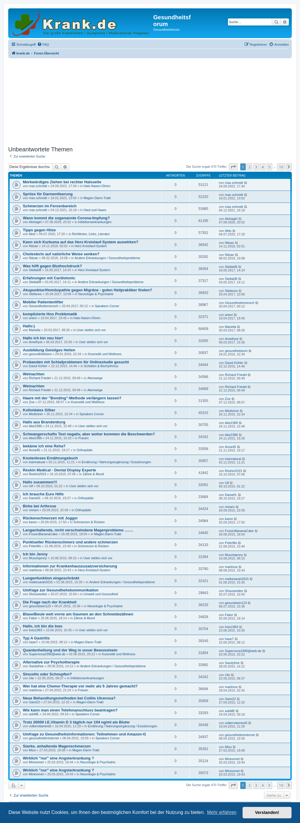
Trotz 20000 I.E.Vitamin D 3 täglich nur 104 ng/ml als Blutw (76, 722)
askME (34, 714)
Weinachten (34, 374)
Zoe (32, 402)
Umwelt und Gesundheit (100, 594)
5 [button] (269, 167)
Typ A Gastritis (36, 638)
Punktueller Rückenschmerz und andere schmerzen (70, 542)
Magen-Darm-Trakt (97, 198)
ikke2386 (35, 426)
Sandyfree (36, 666)
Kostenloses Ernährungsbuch (50, 458)
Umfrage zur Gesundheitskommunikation (60, 590)
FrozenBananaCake (43, 534)
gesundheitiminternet (44, 738)
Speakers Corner (107, 306)
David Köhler (38, 366)
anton (33, 318)
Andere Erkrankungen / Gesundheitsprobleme (107, 258)
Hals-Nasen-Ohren (96, 186)
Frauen (84, 438)
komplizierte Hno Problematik (50, 314)
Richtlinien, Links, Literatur (91, 234)
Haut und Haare (94, 210)
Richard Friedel (40, 378)
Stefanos (35, 294)
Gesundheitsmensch (43, 306)
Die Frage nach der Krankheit (49, 602)
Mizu (32, 750)
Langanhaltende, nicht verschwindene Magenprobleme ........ (78, 530)
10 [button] (281, 167)
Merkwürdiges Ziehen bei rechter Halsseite (62, 182)
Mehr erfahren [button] (222, 812)
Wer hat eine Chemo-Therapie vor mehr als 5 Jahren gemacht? (80, 686)
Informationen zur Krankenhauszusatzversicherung (70, 566)
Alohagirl (35, 222)
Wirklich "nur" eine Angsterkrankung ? (58, 758)
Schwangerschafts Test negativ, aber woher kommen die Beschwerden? (89, 434)
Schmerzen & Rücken (89, 522)
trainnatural (37, 462)
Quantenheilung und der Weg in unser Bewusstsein (70, 650)
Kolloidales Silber (39, 410)
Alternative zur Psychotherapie (51, 662)
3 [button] (256, 167)
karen (33, 522)
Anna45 (34, 450)
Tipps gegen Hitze (39, 230)
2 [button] (249, 167)
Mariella (34, 330)
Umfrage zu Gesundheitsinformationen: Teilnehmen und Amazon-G (84, 734)
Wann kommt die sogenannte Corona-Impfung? (66, 218)
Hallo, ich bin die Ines (42, 626)
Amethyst (35, 342)
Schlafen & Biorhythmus (101, 366)
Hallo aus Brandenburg (44, 422)
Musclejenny (38, 558)
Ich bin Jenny (35, 554)
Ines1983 (35, 630)
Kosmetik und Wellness (105, 354)
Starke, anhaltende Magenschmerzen (57, 746)
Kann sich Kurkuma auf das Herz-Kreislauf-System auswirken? (80, 242)
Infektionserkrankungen (94, 222)
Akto (32, 234)
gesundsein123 (40, 606)
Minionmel (36, 762)
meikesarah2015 (41, 582)
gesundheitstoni (40, 354)
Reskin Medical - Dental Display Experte (59, 470)
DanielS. (35, 498)
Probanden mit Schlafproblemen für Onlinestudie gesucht (76, 362)
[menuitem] (43, 44)
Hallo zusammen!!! (40, 482)
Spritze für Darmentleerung (48, 194)
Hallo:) (29, 326)
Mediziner (36, 414)
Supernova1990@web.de (47, 654)
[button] (233, 166)
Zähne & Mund (93, 474)
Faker (33, 618)
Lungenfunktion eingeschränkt (51, 578)
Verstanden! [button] (267, 812)
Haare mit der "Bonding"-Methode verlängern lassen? (72, 398)
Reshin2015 (37, 474)
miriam (34, 510)
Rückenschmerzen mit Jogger (50, 518)
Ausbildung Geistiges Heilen (49, 350)
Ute (31, 678)
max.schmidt (38, 186)
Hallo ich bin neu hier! (43, 338)
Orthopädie (85, 450)
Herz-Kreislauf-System (91, 246)
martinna (35, 570)
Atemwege (95, 378)
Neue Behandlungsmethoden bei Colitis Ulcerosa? (69, 698)
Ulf (31, 486)
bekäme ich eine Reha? (44, 446)
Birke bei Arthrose (39, 506)
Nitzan (33, 246)
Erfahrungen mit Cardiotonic (49, 278)
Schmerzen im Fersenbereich (49, 206)
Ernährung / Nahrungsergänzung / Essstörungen (116, 462)
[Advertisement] (150, 100)
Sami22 (34, 702)
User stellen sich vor (91, 330)
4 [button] (263, 167)
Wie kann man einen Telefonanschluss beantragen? (70, 710)
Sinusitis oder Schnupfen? (47, 674)
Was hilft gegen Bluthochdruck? (52, 266)
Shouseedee (38, 594)
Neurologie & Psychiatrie (95, 294)
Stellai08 (35, 270)
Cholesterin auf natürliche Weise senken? (61, 254)
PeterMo (35, 546)
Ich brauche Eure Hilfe (43, 494)
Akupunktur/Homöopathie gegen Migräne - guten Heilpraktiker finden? (87, 290)
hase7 (33, 642)
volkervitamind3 (40, 726)
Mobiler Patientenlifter (43, 302)
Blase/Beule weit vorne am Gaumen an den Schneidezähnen (78, 614)
